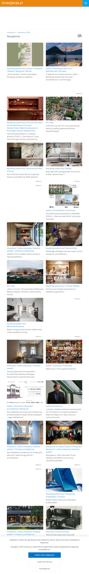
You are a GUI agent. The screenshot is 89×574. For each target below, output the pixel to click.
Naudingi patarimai (16, 68)
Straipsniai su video (54, 446)
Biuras (28, 71)
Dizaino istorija (62, 532)
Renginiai (19, 71)
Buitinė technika (34, 122)
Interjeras (38, 68)
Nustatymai (44, 569)
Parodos (62, 71)
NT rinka (50, 122)
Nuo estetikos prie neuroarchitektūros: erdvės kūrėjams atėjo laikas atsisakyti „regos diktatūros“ (24, 414)
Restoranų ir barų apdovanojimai (61, 369)
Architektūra (59, 210)
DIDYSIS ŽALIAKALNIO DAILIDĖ (60, 535)
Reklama (79, 93)
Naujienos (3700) (24, 32)
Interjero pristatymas (24, 251)
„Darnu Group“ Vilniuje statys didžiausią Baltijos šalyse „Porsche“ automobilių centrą (25, 292)
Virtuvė (27, 125)
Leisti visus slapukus (44, 555)
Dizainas (18, 406)
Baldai (11, 71)
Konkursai (70, 210)
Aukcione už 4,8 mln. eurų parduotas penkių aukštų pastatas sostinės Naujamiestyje (62, 128)
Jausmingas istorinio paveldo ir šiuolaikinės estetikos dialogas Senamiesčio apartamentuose (21, 374)
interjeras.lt (11, 32)
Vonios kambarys (15, 125)
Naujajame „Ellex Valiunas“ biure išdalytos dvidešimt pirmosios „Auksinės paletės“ (61, 458)
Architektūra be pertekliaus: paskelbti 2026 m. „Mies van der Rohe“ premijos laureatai (63, 216)
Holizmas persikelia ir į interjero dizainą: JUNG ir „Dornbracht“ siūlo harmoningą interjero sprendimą (23, 136)
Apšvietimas (51, 71)
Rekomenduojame (28, 128)
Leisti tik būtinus (44, 562)
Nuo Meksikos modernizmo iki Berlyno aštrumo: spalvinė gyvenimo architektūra (24, 455)
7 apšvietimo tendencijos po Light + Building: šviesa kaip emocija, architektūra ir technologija (62, 77)
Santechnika (12, 128)
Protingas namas (14, 131)
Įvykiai (29, 68)
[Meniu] (86, 3)
